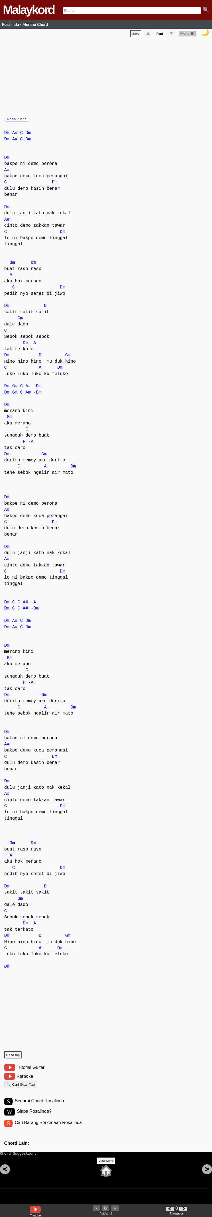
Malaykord (28, 10)
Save (135, 34)
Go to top (13, 1057)
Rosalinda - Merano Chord (25, 24)
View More (106, 1169)
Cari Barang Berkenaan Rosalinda (48, 1128)
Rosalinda (16, 120)
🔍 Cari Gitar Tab (20, 1088)
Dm (6, 136)
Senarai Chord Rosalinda (39, 1106)
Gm (12, 266)
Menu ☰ (187, 35)
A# (14, 136)
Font (160, 34)
